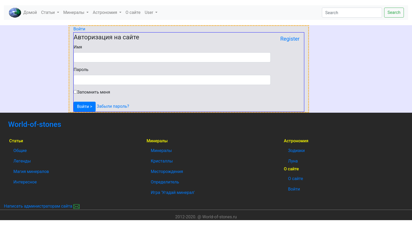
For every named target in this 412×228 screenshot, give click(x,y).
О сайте (133, 12)
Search (394, 12)
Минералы (161, 150)
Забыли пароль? (112, 106)
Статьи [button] (48, 12)
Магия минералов (31, 171)
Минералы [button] (74, 12)
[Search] (352, 13)
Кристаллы (162, 161)
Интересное (25, 182)
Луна (293, 161)
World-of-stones (49, 124)
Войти (79, 28)
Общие (20, 150)
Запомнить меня (93, 92)
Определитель (165, 182)
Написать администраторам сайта (42, 206)
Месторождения (167, 171)
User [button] (149, 12)
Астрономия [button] (105, 12)
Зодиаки (296, 150)
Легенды (22, 161)
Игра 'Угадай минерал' (173, 192)
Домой (31, 12)
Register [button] (290, 39)
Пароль (81, 69)
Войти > (84, 106)
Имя (78, 47)
